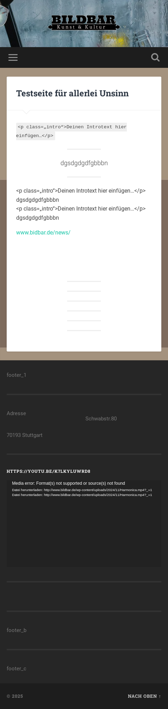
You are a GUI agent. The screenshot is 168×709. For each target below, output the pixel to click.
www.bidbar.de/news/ (43, 232)
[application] (84, 523)
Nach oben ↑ (144, 696)
